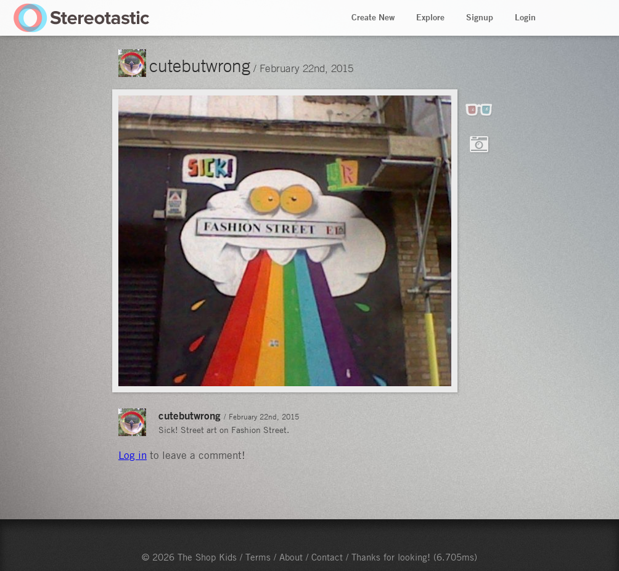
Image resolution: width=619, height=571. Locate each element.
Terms (258, 556)
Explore (430, 17)
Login (525, 17)
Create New (373, 17)
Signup (479, 17)
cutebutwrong (199, 65)
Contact (327, 556)
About (291, 556)
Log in (132, 455)
